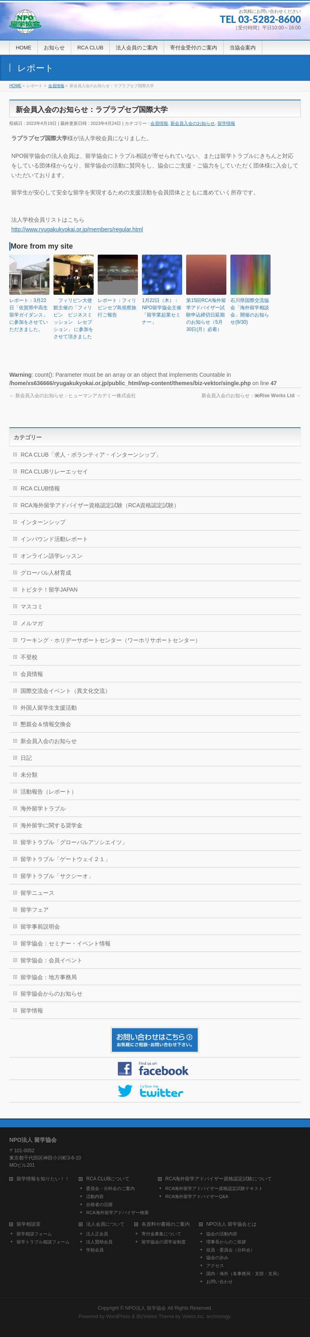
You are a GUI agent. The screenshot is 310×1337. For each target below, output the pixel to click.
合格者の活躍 (99, 1204)
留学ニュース (37, 893)
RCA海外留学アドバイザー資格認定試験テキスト (214, 1188)
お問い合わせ (219, 1281)
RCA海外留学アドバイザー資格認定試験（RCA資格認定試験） (100, 505)
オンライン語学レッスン (51, 556)
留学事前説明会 (40, 926)
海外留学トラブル (43, 808)
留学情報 (226, 123)
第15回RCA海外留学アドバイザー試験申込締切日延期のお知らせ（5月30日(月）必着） (206, 315)
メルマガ (32, 623)
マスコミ (32, 606)
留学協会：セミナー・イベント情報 (66, 943)
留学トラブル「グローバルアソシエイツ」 (74, 842)
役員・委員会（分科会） (230, 1249)
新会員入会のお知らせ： (250, 395)
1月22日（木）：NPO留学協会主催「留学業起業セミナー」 (161, 311)
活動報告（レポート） (49, 791)
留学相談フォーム (34, 1233)
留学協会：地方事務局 (49, 977)
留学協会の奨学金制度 (164, 1241)
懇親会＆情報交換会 (46, 724)
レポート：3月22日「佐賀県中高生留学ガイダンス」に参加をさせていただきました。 (28, 315)
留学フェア (35, 909)
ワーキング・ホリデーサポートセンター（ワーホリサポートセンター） (111, 640)
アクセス (215, 1265)
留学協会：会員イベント (51, 960)
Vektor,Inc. (193, 1316)
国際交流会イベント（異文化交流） (66, 691)
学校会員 (95, 1249)
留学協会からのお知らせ (51, 993)
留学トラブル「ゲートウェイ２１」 (66, 859)
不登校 (29, 657)
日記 (26, 758)
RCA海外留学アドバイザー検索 (117, 1212)
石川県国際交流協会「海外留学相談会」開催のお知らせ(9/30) (249, 311)
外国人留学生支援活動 (49, 707)
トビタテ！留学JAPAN (49, 589)
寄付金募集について (161, 1233)
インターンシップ (43, 522)
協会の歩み (217, 1257)
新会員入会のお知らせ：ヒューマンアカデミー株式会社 (72, 395)
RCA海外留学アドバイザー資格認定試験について (218, 1179)
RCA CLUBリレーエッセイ (54, 471)
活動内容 (95, 1196)
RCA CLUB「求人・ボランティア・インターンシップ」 (91, 454)
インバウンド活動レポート (54, 539)
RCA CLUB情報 (40, 488)
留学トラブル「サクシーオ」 (57, 876)
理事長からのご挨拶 (226, 1241)
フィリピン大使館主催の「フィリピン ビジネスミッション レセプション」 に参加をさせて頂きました (73, 318)
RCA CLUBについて (107, 1179)
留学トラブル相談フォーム (43, 1241)
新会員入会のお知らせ (192, 123)
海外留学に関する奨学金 (51, 825)
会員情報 (159, 123)
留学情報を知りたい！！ (43, 1179)
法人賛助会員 (99, 1241)
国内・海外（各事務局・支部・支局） (243, 1273)
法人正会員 (97, 1233)
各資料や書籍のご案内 (166, 1224)
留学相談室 (28, 1224)
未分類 (29, 775)
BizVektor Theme (155, 1316)
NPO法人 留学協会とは (231, 1224)
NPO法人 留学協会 (145, 1308)
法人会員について (105, 1224)
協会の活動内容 (221, 1233)
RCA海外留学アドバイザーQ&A (196, 1196)
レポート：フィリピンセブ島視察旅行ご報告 (117, 308)
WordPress (118, 1316)
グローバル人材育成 (46, 573)
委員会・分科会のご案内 (110, 1188)
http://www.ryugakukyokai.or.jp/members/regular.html (77, 229)
